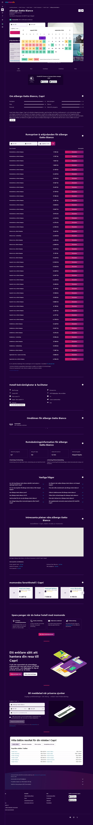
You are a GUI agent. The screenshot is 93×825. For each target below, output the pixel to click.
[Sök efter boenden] (2, 9)
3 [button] (23, 41)
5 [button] (30, 41)
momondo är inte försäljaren (49, 779)
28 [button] (37, 51)
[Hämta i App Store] (56, 82)
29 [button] (40, 51)
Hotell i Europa (24, 7)
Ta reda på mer (53, 363)
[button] (2, 2)
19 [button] (30, 48)
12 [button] (30, 45)
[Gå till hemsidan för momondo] (10, 2)
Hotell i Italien (32, 7)
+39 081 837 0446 (16, 17)
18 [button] (26, 48)
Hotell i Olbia (52, 753)
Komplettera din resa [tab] (51, 744)
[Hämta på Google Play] (47, 82)
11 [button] (26, 45)
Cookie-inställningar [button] (16, 370)
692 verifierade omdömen (28, 19)
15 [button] (40, 45)
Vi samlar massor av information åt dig (49, 782)
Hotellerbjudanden (16, 7)
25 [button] (26, 51)
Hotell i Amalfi (17, 757)
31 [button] (23, 55)
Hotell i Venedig (17, 755)
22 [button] (40, 48)
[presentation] (56, 81)
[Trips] (2, 19)
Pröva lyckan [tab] (40, 744)
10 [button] (23, 45)
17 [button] (23, 48)
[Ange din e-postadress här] (31, 713)
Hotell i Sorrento (53, 759)
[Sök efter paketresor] (2, 15)
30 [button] (44, 51)
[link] (49, 634)
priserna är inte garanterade (42, 774)
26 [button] (30, 51)
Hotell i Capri (48, 7)
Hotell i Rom (17, 751)
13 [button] (33, 45)
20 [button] (33, 48)
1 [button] (40, 38)
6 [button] (33, 41)
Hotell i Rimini (17, 761)
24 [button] (23, 51)
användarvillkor (37, 724)
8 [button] (40, 41)
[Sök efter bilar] (2, 12)
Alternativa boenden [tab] (29, 744)
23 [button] (44, 48)
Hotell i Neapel (52, 757)
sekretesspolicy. (15, 725)
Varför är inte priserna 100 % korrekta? (49, 784)
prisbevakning (71, 625)
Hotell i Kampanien (40, 7)
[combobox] (31, 705)
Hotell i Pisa (52, 761)
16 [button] (44, 45)
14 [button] (37, 45)
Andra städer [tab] (18, 744)
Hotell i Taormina (18, 753)
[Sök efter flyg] (2, 6)
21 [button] (37, 48)
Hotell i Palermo (17, 759)
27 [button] (33, 51)
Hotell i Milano (52, 751)
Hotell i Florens (52, 755)
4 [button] (26, 41)
